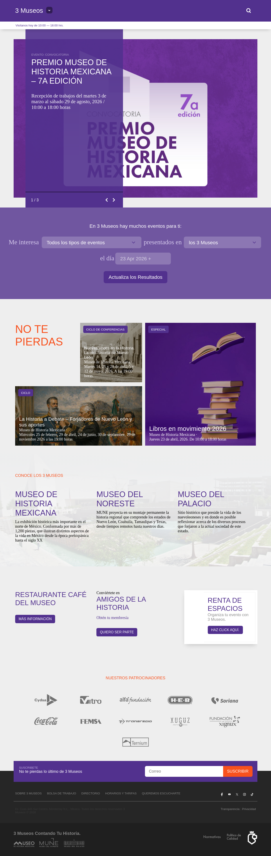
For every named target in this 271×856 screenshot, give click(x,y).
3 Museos (29, 10)
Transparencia (230, 809)
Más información (35, 619)
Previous (106, 200)
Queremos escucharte (161, 793)
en (163, 242)
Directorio (90, 793)
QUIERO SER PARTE (117, 632)
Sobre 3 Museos (28, 793)
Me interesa (24, 242)
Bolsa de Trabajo (61, 793)
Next (114, 200)
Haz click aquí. (225, 630)
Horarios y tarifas (121, 793)
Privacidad (249, 809)
